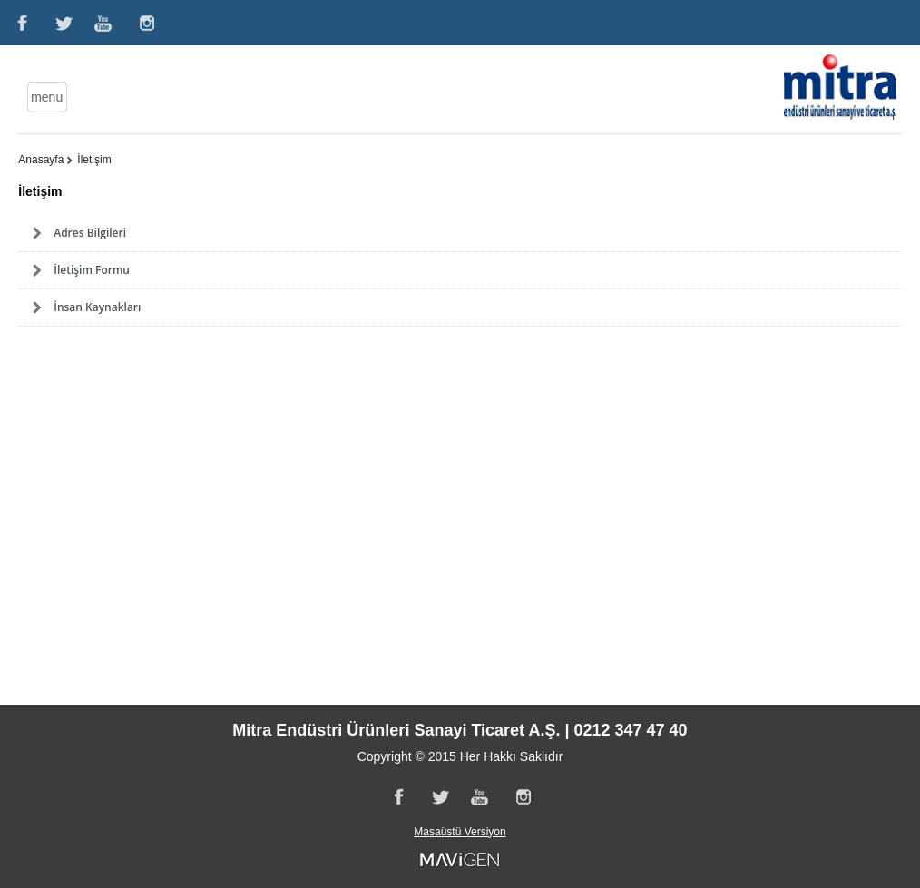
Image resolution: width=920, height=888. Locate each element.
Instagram (146, 22)
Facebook (21, 22)
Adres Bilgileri (90, 232)
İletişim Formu (92, 270)
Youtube (104, 22)
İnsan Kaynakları (97, 307)
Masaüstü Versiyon (459, 831)
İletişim (94, 159)
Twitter (62, 22)
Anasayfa (41, 159)
